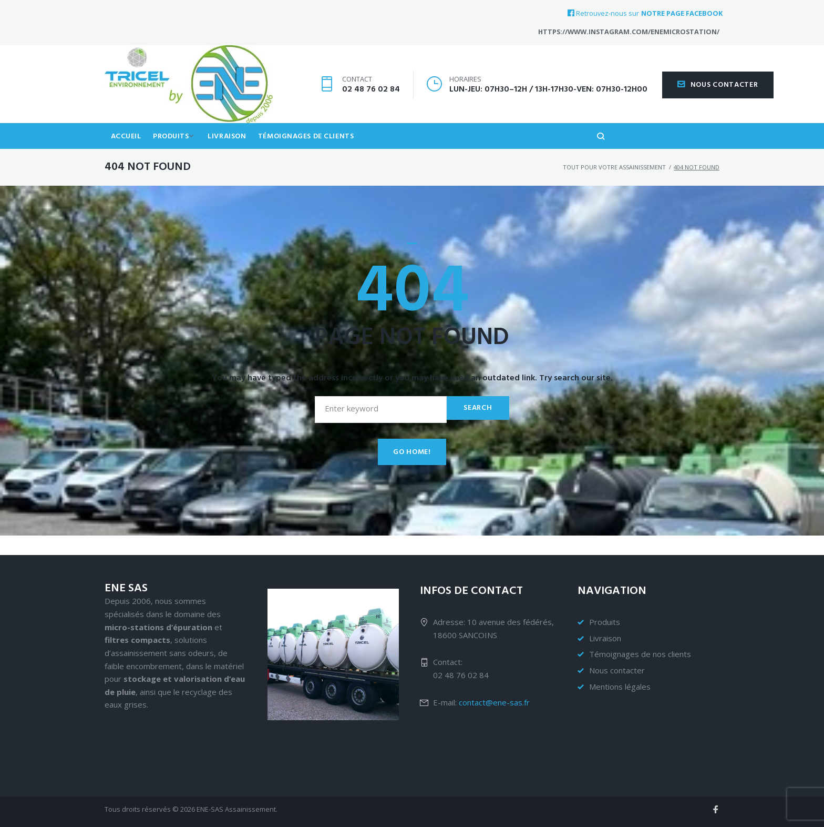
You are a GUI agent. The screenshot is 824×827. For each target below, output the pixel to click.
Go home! (412, 472)
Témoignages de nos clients (640, 654)
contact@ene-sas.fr (494, 702)
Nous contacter (717, 93)
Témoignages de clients (315, 154)
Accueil (127, 154)
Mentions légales (620, 686)
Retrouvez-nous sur (603, 13)
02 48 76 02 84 (371, 98)
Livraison (234, 154)
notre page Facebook (682, 13)
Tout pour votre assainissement (614, 186)
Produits (174, 154)
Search (476, 427)
